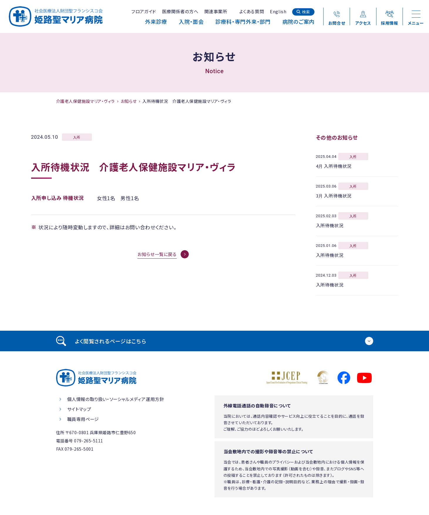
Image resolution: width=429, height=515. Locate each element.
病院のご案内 (298, 21)
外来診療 (156, 21)
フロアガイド (143, 11)
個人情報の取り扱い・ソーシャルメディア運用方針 (115, 399)
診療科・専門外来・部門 (243, 21)
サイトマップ (79, 409)
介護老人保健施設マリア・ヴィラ (85, 101)
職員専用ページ (83, 419)
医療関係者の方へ (180, 11)
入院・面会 (191, 21)
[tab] (214, 341)
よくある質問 (251, 11)
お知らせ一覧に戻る (156, 254)
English (278, 11)
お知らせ (129, 101)
